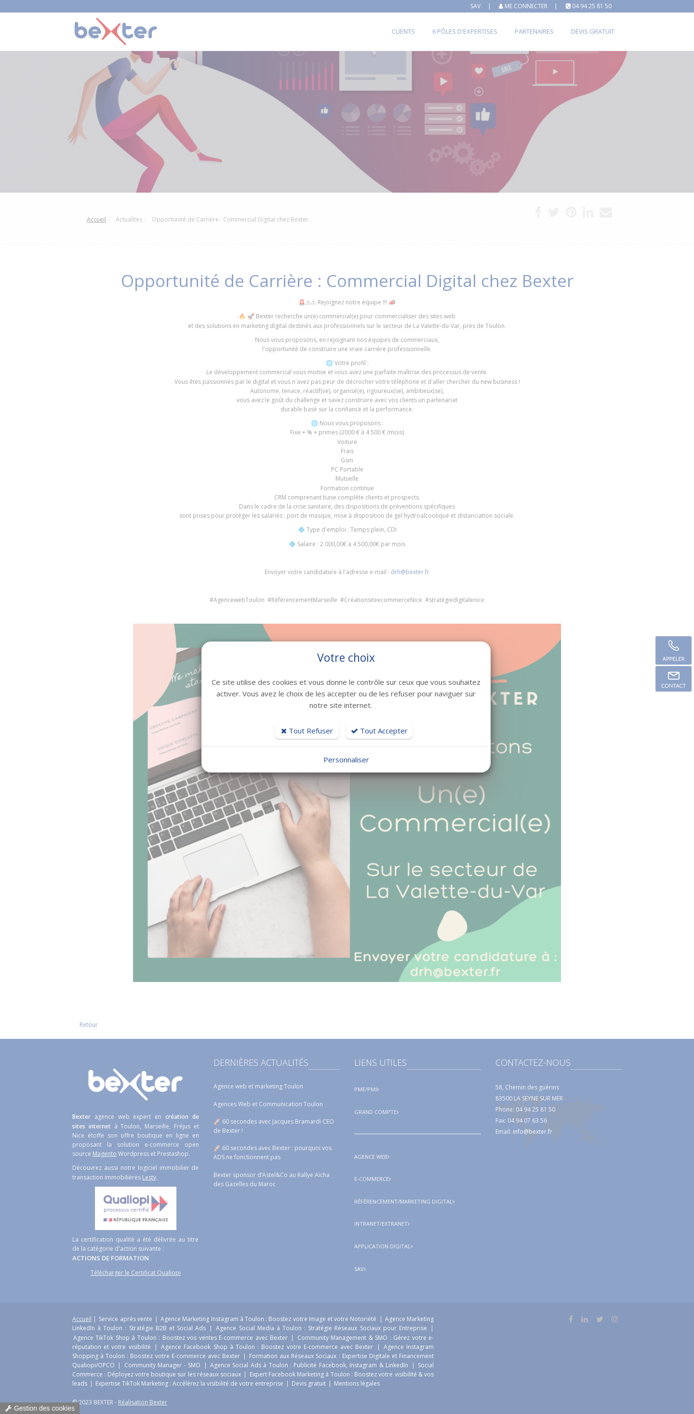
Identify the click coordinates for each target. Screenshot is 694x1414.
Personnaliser (346, 759)
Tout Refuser (307, 730)
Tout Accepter (379, 730)
